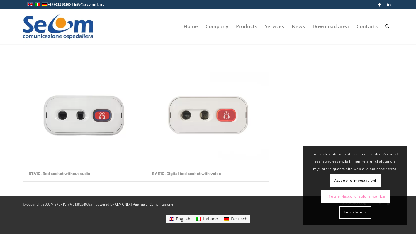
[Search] (387, 26)
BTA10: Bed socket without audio (59, 173)
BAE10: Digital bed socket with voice (186, 173)
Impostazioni (355, 212)
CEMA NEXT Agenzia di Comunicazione (144, 204)
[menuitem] (191, 26)
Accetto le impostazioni (355, 180)
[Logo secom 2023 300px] (58, 26)
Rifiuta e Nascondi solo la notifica (355, 196)
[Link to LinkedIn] (388, 4)
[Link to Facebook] (380, 4)
